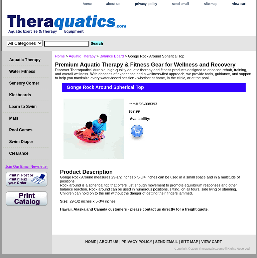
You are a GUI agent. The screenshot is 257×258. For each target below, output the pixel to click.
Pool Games (20, 130)
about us (113, 4)
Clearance (18, 153)
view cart (239, 4)
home (87, 4)
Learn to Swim (23, 106)
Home (60, 56)
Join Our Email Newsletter (26, 166)
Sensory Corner (24, 83)
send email (180, 4)
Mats (13, 118)
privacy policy (146, 4)
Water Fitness (22, 71)
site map (211, 4)
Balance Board (112, 56)
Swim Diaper (21, 141)
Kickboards (20, 95)
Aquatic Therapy (82, 56)
